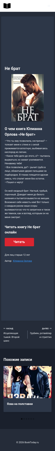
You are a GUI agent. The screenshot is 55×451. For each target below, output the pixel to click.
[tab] (21, 419)
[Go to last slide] (8, 391)
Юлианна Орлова (22, 261)
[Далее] (46, 391)
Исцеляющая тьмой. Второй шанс (14, 334)
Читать (19, 242)
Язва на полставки (20, 404)
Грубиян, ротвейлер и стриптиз (41, 332)
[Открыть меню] (48, 6)
